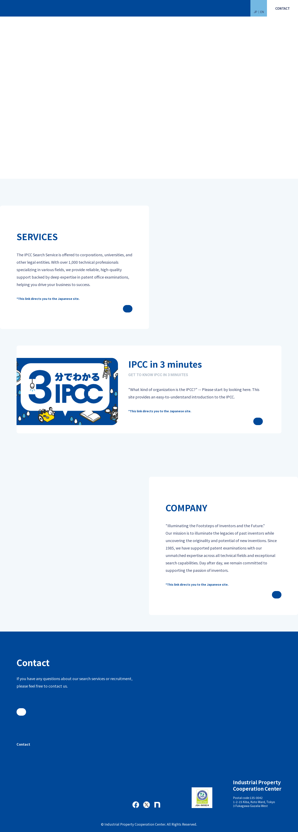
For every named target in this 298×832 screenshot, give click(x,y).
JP (255, 12)
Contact (23, 744)
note (157, 804)
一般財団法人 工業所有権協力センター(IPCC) (19, 8)
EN (262, 12)
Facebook (135, 804)
